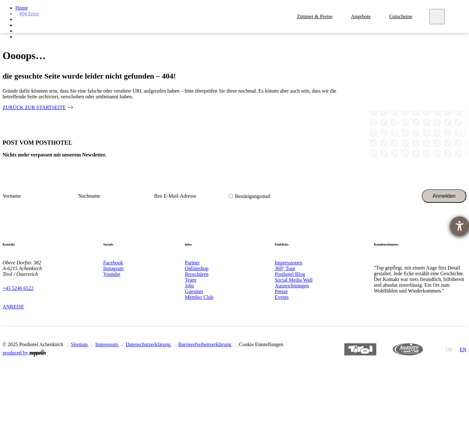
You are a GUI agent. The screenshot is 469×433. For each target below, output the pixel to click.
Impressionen (288, 262)
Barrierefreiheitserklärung (205, 344)
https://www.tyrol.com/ (360, 349)
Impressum (107, 344)
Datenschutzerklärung (149, 344)
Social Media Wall (293, 280)
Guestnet (194, 291)
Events (282, 297)
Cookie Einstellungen (261, 344)
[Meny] (438, 16)
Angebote (362, 16)
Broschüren (196, 274)
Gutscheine (401, 16)
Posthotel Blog (290, 274)
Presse (281, 291)
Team (190, 280)
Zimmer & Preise (315, 16)
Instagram (113, 268)
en (463, 349)
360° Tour (285, 268)
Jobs (189, 285)
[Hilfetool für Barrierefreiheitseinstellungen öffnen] (459, 225)
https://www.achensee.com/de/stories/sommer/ (408, 349)
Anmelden (444, 196)
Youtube (112, 274)
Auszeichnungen (292, 285)
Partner (192, 262)
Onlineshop (196, 268)
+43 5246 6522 (18, 288)
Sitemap (80, 344)
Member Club (199, 297)
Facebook (113, 262)
